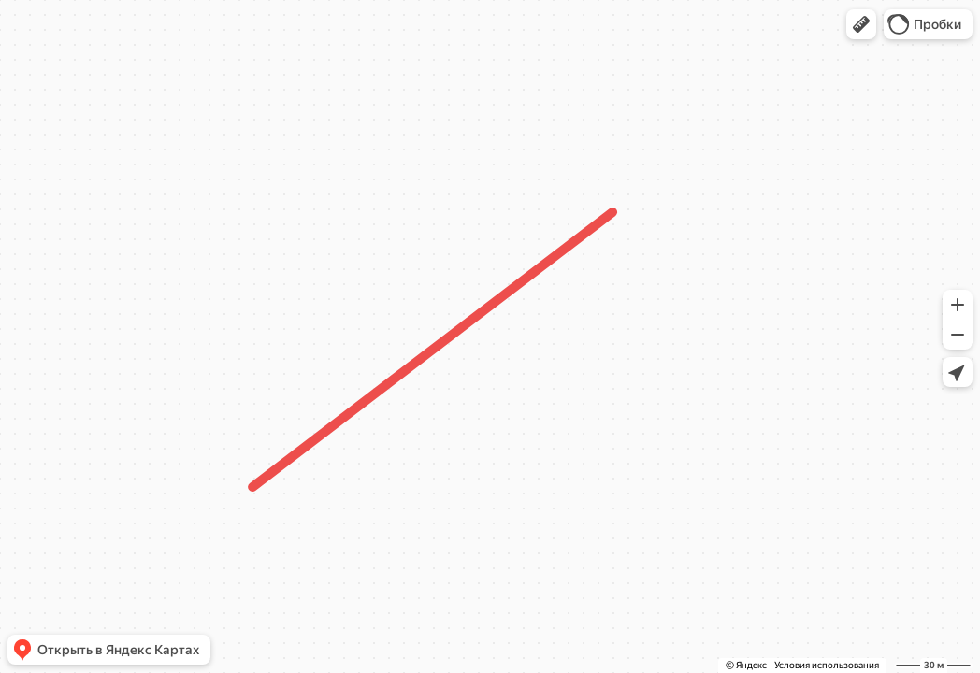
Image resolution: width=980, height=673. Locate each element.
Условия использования (826, 665)
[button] (861, 24)
